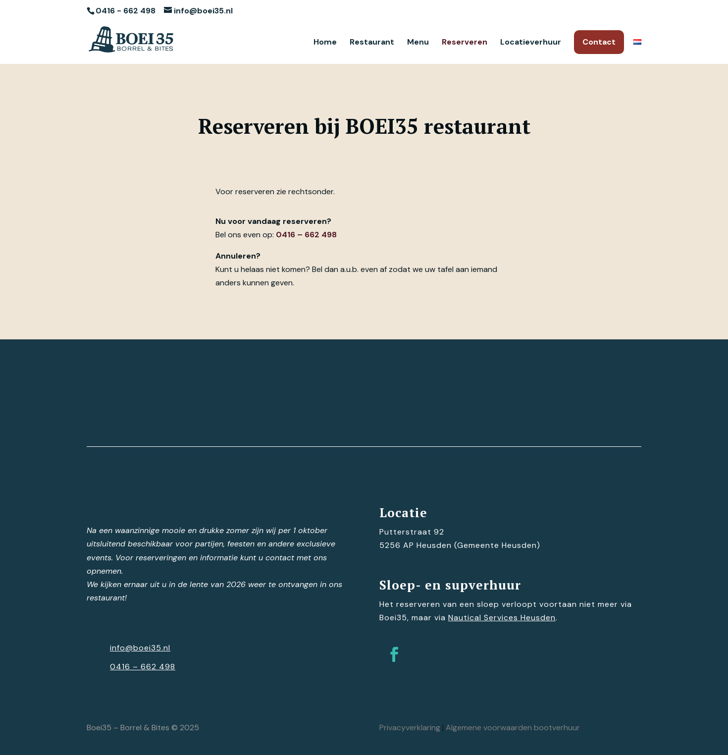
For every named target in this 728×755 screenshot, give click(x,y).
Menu (418, 43)
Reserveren (464, 43)
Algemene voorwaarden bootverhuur (513, 727)
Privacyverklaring (409, 727)
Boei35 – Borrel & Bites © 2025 (143, 727)
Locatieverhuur (530, 43)
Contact (599, 42)
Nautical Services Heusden (502, 617)
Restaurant (372, 43)
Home (325, 43)
